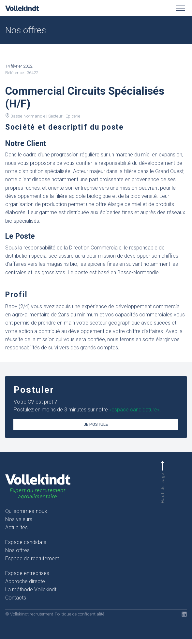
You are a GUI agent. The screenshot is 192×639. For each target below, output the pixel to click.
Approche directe (25, 581)
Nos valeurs (18, 519)
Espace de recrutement (32, 558)
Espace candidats (25, 542)
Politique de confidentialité (79, 614)
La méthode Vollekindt (30, 589)
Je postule (96, 424)
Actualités (16, 527)
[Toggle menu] (180, 8)
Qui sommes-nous (26, 511)
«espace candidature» (134, 410)
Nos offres (17, 550)
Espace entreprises (27, 573)
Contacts (15, 598)
